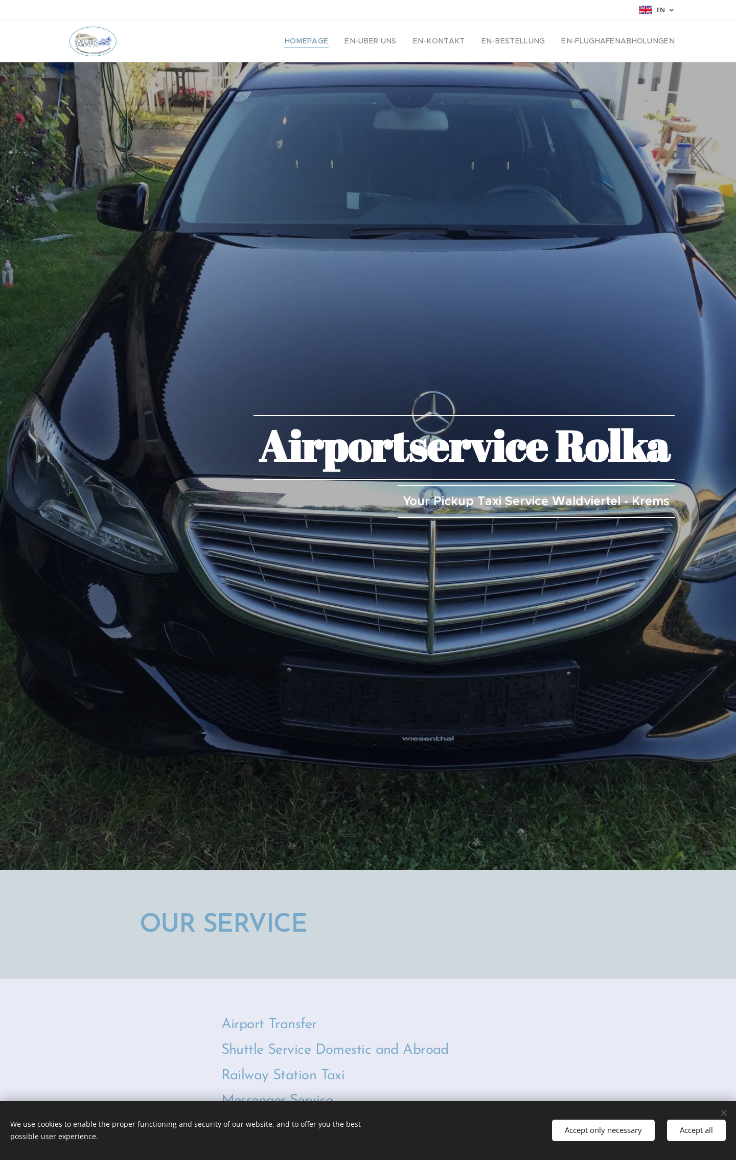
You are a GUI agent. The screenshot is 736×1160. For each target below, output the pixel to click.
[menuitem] (343, 41)
